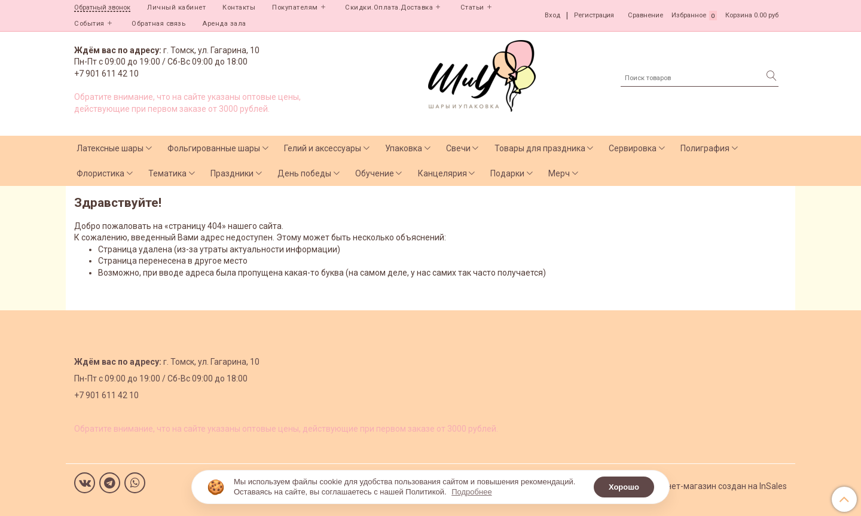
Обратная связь (158, 24)
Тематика (167, 173)
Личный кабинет (176, 7)
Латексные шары (110, 148)
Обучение (374, 173)
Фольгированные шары (213, 148)
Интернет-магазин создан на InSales (715, 486)
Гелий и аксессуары (322, 148)
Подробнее (471, 491)
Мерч (559, 173)
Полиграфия (704, 148)
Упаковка (403, 148)
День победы (304, 173)
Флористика (100, 173)
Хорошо (624, 487)
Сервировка (633, 148)
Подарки (507, 173)
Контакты (238, 7)
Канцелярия (442, 173)
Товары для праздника (539, 148)
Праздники (232, 173)
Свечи (458, 148)
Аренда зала (224, 24)
